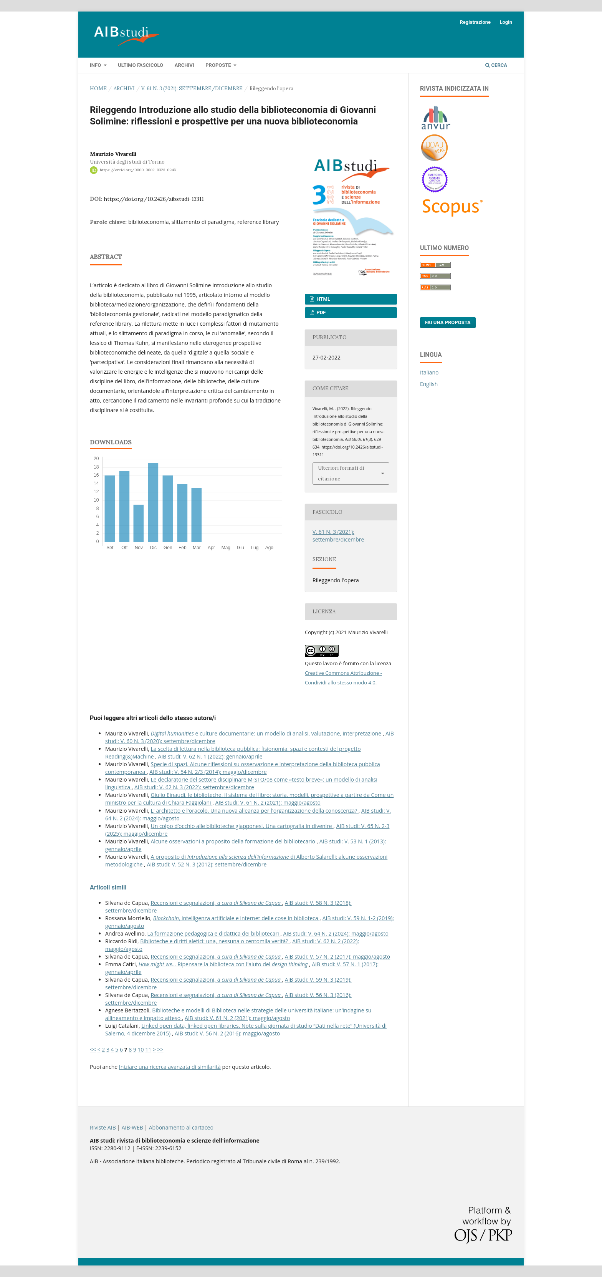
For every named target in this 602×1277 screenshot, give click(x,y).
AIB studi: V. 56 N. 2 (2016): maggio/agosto (227, 1033)
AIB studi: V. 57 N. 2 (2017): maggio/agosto (337, 956)
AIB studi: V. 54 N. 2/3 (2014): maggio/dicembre (207, 771)
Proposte (218, 65)
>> (160, 1049)
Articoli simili (108, 887)
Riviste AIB (103, 1127)
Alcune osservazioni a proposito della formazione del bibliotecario (233, 841)
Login (505, 22)
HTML (322, 299)
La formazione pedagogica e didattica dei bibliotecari (214, 933)
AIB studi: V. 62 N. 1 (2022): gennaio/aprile (210, 756)
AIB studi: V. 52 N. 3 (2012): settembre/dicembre (206, 864)
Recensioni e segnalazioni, (216, 902)
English (429, 384)
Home (98, 88)
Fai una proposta (448, 322)
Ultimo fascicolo (140, 65)
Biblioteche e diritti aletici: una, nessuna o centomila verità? (214, 941)
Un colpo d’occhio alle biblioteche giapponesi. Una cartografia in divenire (241, 826)
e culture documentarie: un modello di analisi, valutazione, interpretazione (266, 733)
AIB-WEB (132, 1127)
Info (96, 65)
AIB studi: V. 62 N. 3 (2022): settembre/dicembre (194, 787)
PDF (320, 312)
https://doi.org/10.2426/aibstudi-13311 (154, 198)
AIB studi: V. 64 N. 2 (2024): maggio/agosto (335, 933)
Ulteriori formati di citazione (341, 473)
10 (141, 1049)
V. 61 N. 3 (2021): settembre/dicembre (192, 88)
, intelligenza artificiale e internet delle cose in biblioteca (236, 918)
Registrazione (475, 22)
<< (93, 1049)
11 (148, 1049)
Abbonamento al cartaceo (181, 1127)
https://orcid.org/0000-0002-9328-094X (138, 169)
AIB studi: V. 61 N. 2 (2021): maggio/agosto (267, 802)
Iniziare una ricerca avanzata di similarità (170, 1066)
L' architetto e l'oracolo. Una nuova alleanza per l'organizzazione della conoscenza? (254, 810)
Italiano (429, 372)
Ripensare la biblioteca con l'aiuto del (224, 964)
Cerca (496, 65)
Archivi (184, 65)
